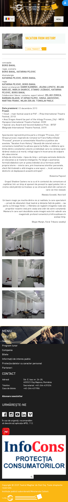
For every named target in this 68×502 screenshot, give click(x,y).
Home (5, 337)
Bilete (5, 354)
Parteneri (7, 368)
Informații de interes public (16, 359)
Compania (7, 350)
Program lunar (10, 346)
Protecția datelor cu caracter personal (22, 363)
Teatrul (6, 341)
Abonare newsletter (12, 396)
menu (58, 19)
